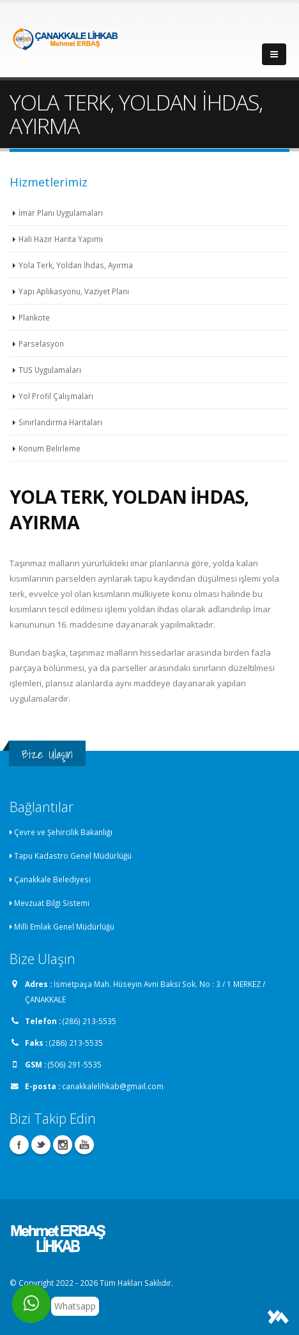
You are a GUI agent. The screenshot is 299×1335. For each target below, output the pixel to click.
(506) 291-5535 (75, 1064)
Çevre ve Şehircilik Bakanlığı (63, 832)
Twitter (40, 1144)
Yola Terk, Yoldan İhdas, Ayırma (76, 265)
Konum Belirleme (49, 448)
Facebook (19, 1144)
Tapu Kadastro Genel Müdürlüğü (73, 855)
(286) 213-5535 (89, 1021)
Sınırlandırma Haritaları (60, 422)
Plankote (34, 317)
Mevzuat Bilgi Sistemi (51, 903)
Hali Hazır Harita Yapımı (61, 239)
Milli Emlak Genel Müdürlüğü (64, 926)
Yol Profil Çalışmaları (56, 396)
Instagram (62, 1144)
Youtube (84, 1144)
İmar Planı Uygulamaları (61, 212)
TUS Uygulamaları (50, 370)
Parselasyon (41, 343)
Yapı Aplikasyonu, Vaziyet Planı (74, 291)
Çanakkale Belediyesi (52, 879)
